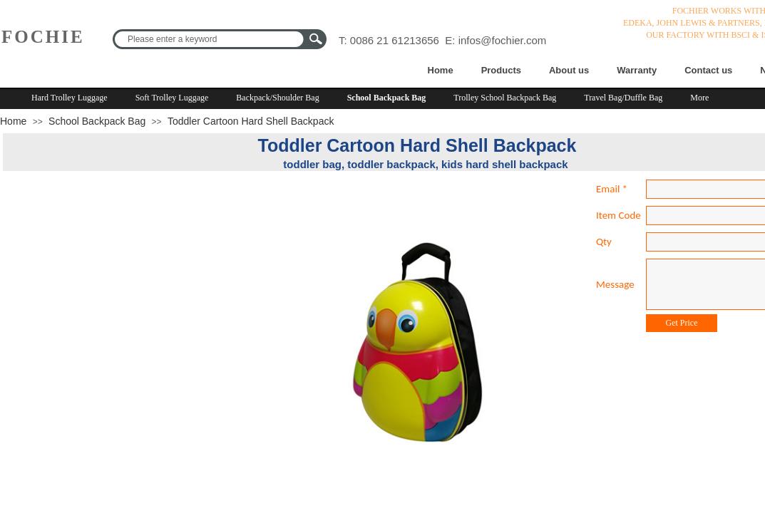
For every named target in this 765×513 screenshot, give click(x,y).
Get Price (682, 323)
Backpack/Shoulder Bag (277, 98)
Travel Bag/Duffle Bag (623, 98)
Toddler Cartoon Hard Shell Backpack (251, 121)
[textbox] (210, 39)
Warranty (637, 70)
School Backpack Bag (386, 98)
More (699, 98)
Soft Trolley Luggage (172, 98)
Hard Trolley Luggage (69, 98)
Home (440, 70)
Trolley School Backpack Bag (504, 98)
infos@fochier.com (502, 40)
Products (501, 70)
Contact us (708, 70)
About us (569, 70)
